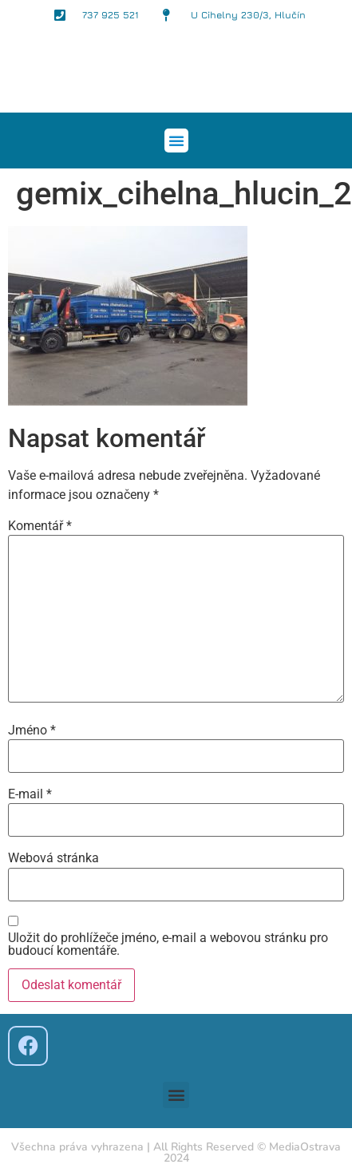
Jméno (32, 730)
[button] (176, 140)
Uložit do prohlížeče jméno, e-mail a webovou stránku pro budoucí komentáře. (168, 944)
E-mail (30, 794)
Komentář (40, 526)
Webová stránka (53, 858)
